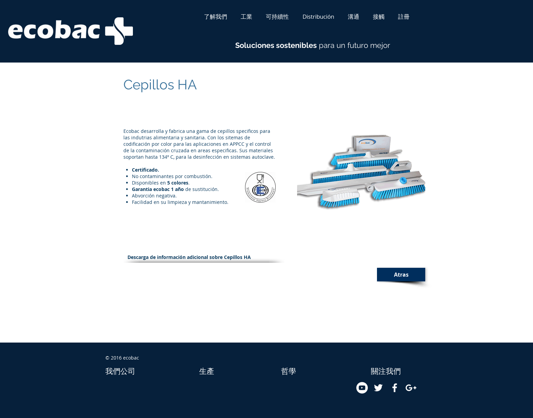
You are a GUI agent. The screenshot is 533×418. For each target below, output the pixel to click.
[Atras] (401, 274)
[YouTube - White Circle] (362, 388)
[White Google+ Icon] (411, 388)
